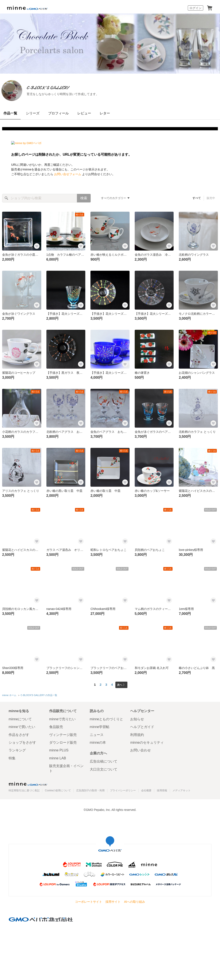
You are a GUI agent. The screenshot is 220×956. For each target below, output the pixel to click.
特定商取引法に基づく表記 (24, 789)
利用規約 (137, 734)
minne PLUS (59, 749)
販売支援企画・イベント (66, 767)
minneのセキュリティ (147, 741)
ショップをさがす (22, 741)
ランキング (17, 749)
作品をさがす (19, 734)
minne (28, 783)
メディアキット (182, 789)
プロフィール (58, 113)
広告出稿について (103, 760)
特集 (12, 757)
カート (209, 8)
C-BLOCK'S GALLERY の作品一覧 (39, 694)
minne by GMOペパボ (27, 8)
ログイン (195, 8)
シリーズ (33, 113)
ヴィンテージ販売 (63, 734)
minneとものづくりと (106, 718)
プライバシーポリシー (123, 789)
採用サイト (113, 900)
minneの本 (98, 741)
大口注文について (103, 768)
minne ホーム (9, 694)
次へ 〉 (121, 684)
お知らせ (137, 718)
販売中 (211, 198)
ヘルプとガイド (142, 726)
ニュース (97, 734)
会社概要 (146, 789)
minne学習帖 (100, 726)
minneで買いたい (22, 726)
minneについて (20, 718)
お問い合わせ (140, 749)
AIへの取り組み (134, 900)
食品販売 (56, 726)
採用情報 (162, 789)
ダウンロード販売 (63, 741)
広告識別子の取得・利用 (90, 789)
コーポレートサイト (88, 900)
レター (105, 113)
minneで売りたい (62, 718)
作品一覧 (10, 113)
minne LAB (57, 757)
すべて (197, 198)
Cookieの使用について (58, 789)
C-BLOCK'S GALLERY (68, 88)
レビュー (84, 113)
